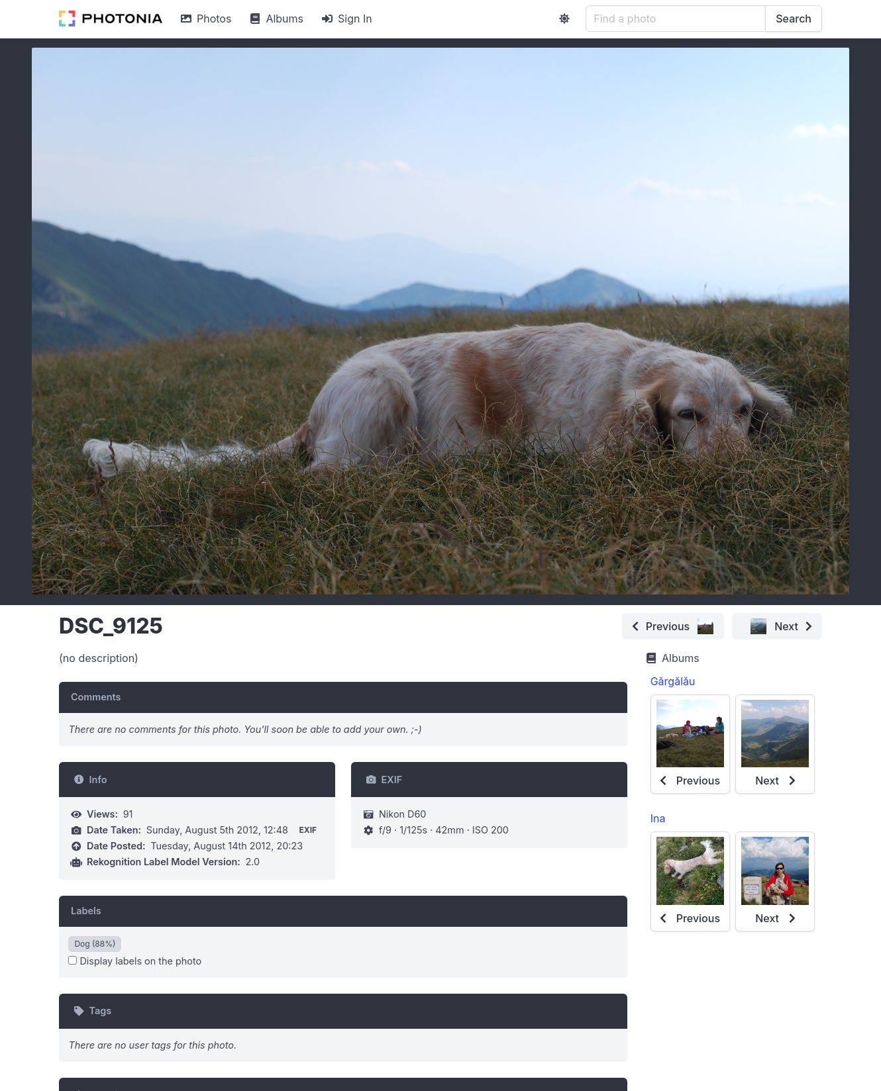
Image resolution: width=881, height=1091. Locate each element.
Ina (658, 818)
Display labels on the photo (134, 961)
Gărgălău (673, 681)
